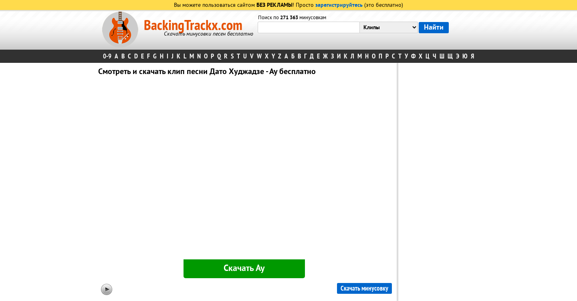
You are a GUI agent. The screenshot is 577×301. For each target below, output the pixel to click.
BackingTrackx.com (193, 26)
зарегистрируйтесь (339, 5)
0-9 (107, 56)
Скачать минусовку (364, 288)
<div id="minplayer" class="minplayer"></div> (244, 169)
